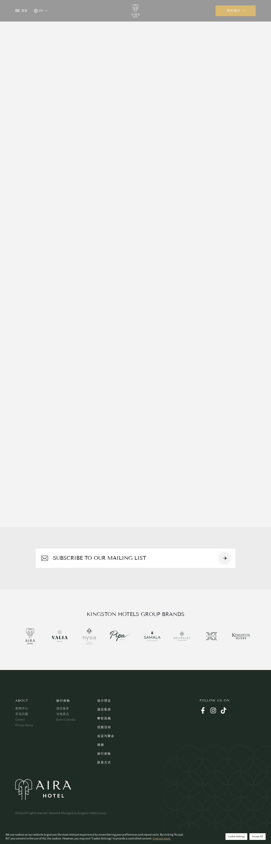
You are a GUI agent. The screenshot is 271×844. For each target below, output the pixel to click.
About (21, 701)
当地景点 (62, 714)
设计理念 (104, 701)
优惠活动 (104, 727)
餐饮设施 (104, 718)
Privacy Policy (24, 725)
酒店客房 (104, 709)
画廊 (100, 745)
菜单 (21, 10)
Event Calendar (66, 719)
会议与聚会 (105, 736)
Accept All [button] (257, 836)
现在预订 (234, 10)
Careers (20, 719)
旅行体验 (63, 701)
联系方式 (104, 762)
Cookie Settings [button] (236, 836)
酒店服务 (62, 708)
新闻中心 (21, 708)
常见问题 (21, 714)
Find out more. (162, 838)
